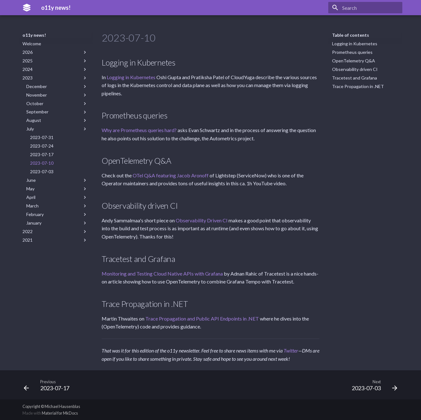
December (57, 86)
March (57, 206)
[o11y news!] (27, 7)
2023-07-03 (41, 171)
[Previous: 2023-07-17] (49, 385)
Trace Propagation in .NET (358, 86)
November (57, 95)
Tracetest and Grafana (354, 77)
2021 (55, 240)
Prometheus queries (352, 52)
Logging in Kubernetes (354, 43)
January (57, 223)
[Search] (365, 7)
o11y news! (34, 35)
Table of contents (350, 35)
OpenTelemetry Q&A (353, 60)
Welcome (31, 43)
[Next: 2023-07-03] (372, 385)
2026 (55, 52)
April (57, 197)
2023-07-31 (41, 137)
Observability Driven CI (202, 220)
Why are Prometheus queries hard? (139, 130)
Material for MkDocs (60, 413)
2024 (55, 69)
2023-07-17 (41, 154)
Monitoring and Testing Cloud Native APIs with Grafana (162, 273)
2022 (55, 231)
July (57, 129)
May (57, 189)
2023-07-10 (41, 163)
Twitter (291, 350)
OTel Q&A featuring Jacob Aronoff (171, 175)
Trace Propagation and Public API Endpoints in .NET (202, 318)
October (57, 103)
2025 (55, 61)
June (57, 180)
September (57, 112)
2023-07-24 (41, 146)
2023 (55, 78)
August (57, 120)
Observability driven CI (355, 69)
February (57, 214)
